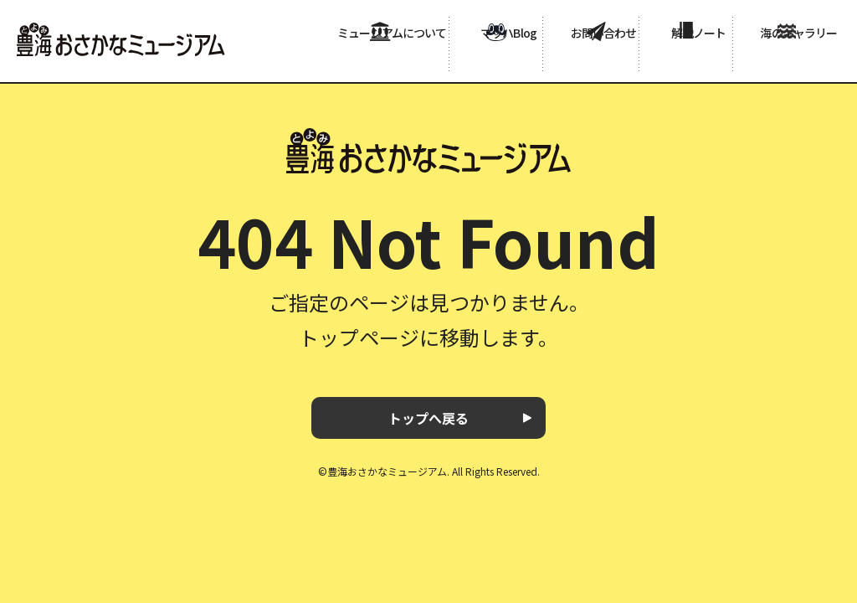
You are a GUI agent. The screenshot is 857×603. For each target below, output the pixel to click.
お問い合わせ (586, 60)
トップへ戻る (428, 418)
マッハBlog (489, 60)
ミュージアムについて (371, 60)
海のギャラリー (785, 60)
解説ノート (683, 60)
